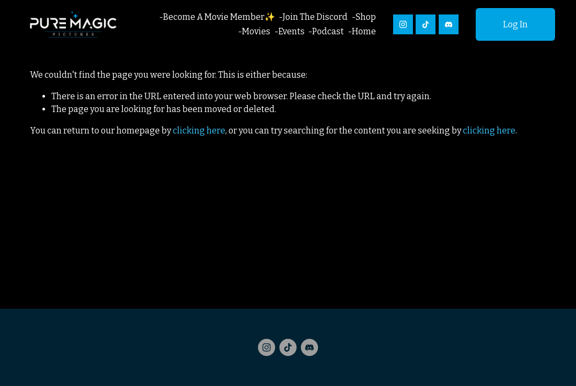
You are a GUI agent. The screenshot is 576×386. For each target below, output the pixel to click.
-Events (290, 31)
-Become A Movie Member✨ (217, 17)
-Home (362, 31)
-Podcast (326, 31)
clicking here (199, 130)
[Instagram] (403, 24)
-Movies (254, 31)
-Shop (364, 17)
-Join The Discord (313, 17)
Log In (515, 24)
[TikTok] (425, 24)
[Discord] (449, 24)
